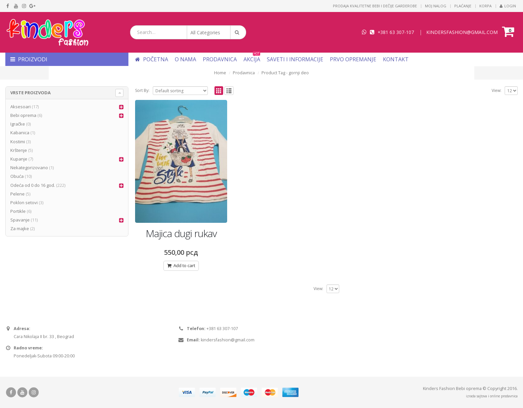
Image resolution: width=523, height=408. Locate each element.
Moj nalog (435, 5)
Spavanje (20, 220)
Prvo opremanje (353, 59)
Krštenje (18, 150)
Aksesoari (20, 107)
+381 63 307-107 (396, 32)
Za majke (19, 228)
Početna (151, 59)
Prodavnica (220, 59)
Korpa (485, 5)
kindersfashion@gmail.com (227, 340)
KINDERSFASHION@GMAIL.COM (462, 32)
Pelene (17, 194)
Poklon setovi (24, 202)
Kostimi (17, 142)
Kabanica (19, 133)
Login (508, 5)
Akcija (251, 59)
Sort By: (142, 90)
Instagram (34, 392)
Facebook (11, 392)
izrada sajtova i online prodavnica (492, 396)
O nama (185, 59)
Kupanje (18, 159)
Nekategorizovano (29, 168)
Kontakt (396, 59)
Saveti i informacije (295, 59)
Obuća (17, 176)
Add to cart (184, 265)
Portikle (18, 211)
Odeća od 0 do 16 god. (32, 185)
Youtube (22, 392)
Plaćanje (462, 5)
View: (496, 90)
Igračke (17, 124)
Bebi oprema (23, 115)
